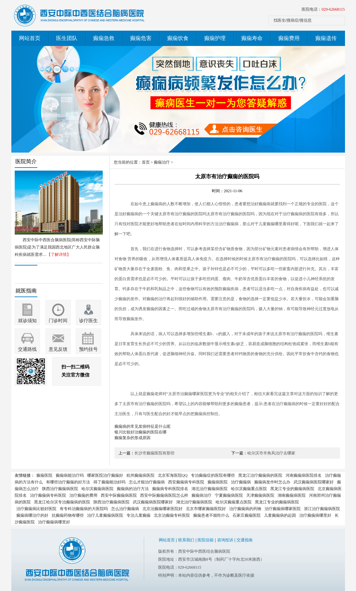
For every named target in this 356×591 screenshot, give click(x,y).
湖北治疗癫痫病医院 (210, 488)
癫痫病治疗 (202, 495)
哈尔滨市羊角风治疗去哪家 (271, 453)
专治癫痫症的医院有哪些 (213, 475)
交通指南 (245, 540)
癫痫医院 (44, 475)
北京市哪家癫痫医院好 (206, 508)
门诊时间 (58, 320)
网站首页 (29, 38)
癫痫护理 (215, 38)
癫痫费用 (289, 38)
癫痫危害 (140, 38)
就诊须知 (27, 320)
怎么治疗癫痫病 (125, 508)
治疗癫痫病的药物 (245, 508)
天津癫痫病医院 (260, 495)
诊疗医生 (88, 320)
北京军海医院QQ (173, 475)
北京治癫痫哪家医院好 (162, 508)
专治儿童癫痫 (138, 515)
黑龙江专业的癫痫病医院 (292, 488)
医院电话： (323, 9)
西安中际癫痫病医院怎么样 (164, 495)
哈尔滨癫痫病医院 (97, 488)
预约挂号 (88, 349)
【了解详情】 (59, 254)
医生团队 (66, 38)
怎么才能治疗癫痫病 (147, 482)
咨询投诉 (225, 540)
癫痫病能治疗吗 (70, 475)
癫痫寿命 (252, 38)
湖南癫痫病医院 (292, 495)
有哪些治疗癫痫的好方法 (68, 482)
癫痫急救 (103, 38)
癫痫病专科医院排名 (170, 488)
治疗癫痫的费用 (83, 495)
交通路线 (27, 349)
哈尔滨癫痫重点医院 (249, 488)
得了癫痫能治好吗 (109, 482)
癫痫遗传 (326, 38)
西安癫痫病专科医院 (186, 482)
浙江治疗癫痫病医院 (322, 508)
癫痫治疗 (162, 162)
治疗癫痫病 (241, 482)
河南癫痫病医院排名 (304, 475)
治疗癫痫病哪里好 (315, 515)
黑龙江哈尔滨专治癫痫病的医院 (62, 502)
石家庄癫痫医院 (247, 515)
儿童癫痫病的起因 (280, 515)
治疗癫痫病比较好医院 (36, 508)
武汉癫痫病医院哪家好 (314, 482)
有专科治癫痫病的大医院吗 (84, 508)
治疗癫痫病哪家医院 (283, 508)
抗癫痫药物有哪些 (68, 515)
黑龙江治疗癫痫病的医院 (260, 475)
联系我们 (186, 540)
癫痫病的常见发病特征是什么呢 (142, 426)
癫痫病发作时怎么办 (272, 482)
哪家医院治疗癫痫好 (105, 475)
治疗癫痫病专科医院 (48, 495)
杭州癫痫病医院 (140, 475)
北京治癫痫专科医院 (172, 515)
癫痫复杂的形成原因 (132, 437)
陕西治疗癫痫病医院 (60, 488)
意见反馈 (58, 349)
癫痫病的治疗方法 (133, 488)
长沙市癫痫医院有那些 (154, 453)
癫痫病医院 (218, 482)
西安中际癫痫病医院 (119, 495)
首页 (146, 162)
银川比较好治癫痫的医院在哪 (140, 432)
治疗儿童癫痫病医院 (105, 515)
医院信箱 (206, 540)
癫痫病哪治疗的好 (32, 515)
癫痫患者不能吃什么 (211, 515)
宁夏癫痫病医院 (229, 495)
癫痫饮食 (178, 38)
